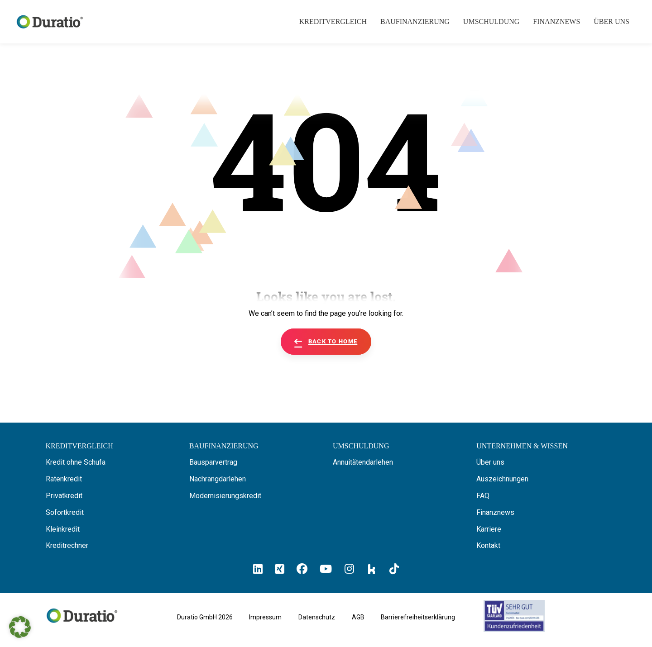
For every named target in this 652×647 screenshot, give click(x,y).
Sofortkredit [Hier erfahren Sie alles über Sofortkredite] (65, 512)
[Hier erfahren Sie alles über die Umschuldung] (361, 446)
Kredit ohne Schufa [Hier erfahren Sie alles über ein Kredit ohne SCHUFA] (75, 462)
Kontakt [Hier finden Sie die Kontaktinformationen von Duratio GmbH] (488, 545)
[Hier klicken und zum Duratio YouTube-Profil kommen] (326, 569)
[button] (20, 627)
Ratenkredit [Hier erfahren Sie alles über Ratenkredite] (64, 479)
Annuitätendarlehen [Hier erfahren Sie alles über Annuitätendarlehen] (363, 462)
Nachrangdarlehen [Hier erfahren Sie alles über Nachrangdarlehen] (217, 479)
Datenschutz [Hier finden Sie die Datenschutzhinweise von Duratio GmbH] (316, 617)
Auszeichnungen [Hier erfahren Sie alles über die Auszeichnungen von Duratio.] (502, 479)
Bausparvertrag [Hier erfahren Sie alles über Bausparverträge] (213, 462)
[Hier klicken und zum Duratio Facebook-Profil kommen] (302, 569)
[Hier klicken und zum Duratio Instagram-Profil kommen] (349, 569)
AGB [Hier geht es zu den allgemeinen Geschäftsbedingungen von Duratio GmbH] (358, 617)
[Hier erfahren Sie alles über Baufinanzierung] (224, 446)
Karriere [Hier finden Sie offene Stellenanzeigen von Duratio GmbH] (488, 529)
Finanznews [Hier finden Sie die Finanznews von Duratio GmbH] (495, 512)
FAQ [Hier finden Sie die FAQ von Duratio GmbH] (482, 495)
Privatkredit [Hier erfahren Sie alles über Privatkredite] (64, 495)
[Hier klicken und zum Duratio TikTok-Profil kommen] (394, 569)
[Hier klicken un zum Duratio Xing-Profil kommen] (279, 569)
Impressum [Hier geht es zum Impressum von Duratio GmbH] (265, 617)
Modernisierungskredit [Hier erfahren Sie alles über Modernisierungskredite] (225, 495)
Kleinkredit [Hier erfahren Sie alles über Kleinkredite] (63, 529)
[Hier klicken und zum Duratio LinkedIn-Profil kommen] (258, 569)
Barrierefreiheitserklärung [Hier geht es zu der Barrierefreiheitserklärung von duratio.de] (418, 617)
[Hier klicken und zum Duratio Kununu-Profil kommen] (371, 569)
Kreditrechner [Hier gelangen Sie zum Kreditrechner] (67, 545)
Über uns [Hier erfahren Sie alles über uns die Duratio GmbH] (490, 462)
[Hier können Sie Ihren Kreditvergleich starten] (79, 446)
